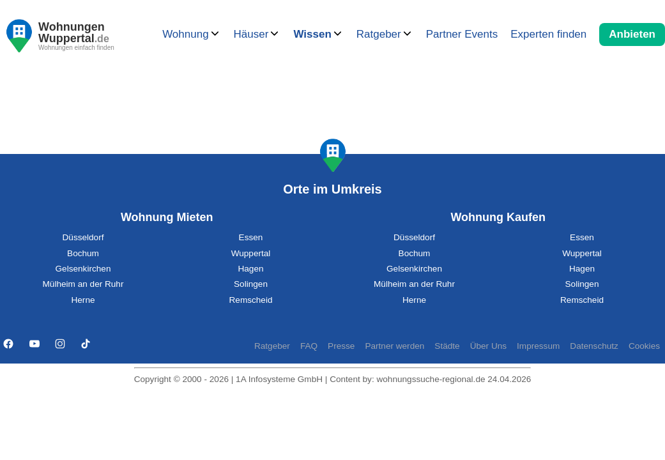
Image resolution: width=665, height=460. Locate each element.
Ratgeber (378, 34)
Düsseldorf (83, 237)
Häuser (251, 34)
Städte (446, 346)
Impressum (538, 346)
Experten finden (548, 34)
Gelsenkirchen (83, 268)
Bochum (83, 253)
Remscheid (251, 300)
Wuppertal (251, 253)
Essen (251, 237)
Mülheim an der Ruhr (83, 284)
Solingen (251, 284)
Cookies (644, 346)
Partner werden (394, 346)
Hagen (250, 268)
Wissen (312, 34)
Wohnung (185, 34)
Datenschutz (594, 346)
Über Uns (488, 346)
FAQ (308, 346)
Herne (83, 300)
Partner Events (462, 34)
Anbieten (632, 34)
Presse (341, 346)
